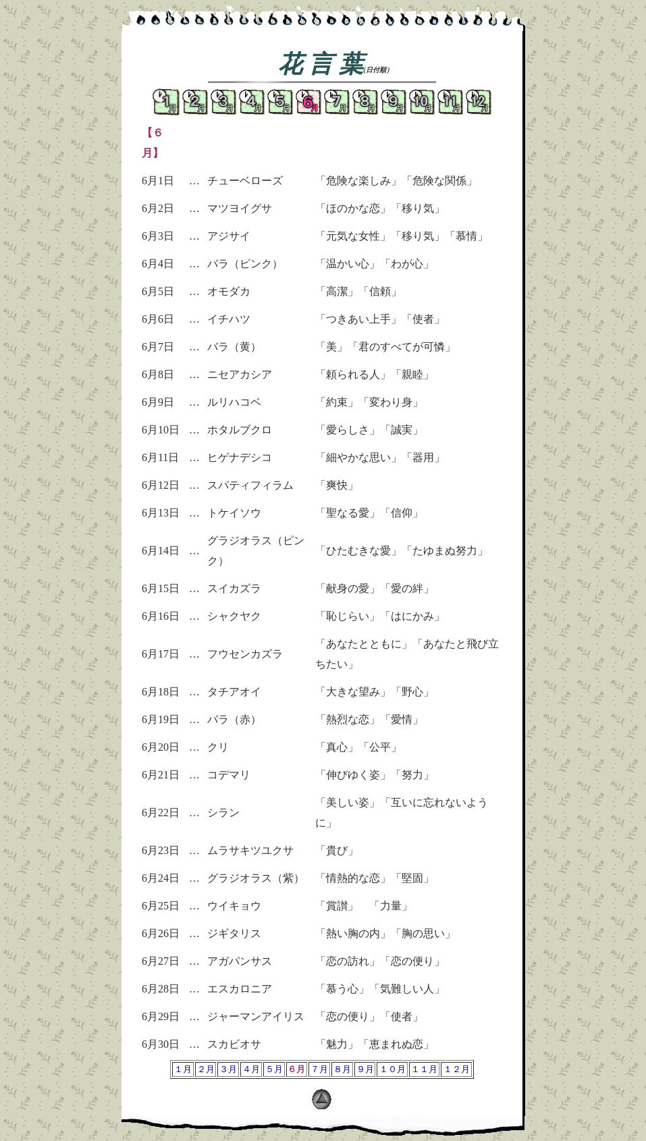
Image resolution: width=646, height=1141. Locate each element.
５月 (274, 1069)
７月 (319, 1069)
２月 (206, 1069)
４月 (251, 1069)
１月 (183, 1069)
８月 (342, 1069)
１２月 (456, 1069)
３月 (228, 1069)
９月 (365, 1069)
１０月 (392, 1069)
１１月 (424, 1069)
